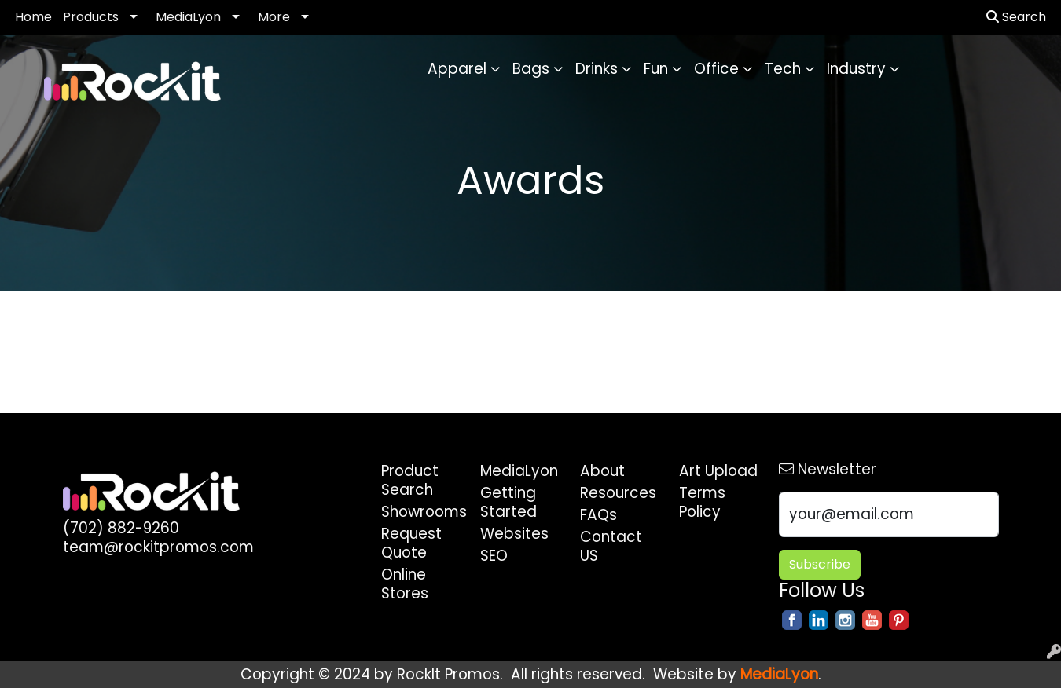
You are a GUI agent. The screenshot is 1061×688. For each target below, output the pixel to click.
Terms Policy (702, 502)
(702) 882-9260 (121, 528)
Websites (514, 533)
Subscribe (819, 564)
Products (91, 17)
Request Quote (411, 543)
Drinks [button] (596, 68)
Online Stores (404, 584)
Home (33, 17)
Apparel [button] (457, 68)
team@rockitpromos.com (158, 547)
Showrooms (421, 511)
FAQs (598, 514)
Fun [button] (656, 68)
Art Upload (718, 470)
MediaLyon (188, 17)
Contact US (611, 546)
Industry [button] (856, 68)
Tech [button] (783, 68)
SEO (494, 555)
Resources (618, 492)
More (274, 17)
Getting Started (508, 502)
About (602, 470)
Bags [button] (530, 68)
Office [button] (716, 68)
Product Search (410, 480)
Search (1016, 17)
